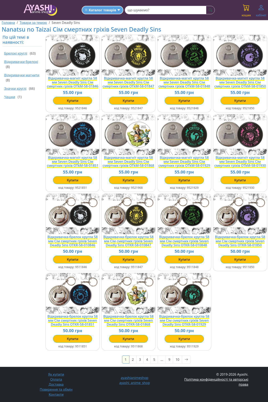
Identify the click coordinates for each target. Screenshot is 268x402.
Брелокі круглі (15, 53)
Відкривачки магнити (21, 75)
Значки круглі (15, 88)
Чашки (9, 97)
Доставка (56, 384)
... (161, 359)
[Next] (186, 359)
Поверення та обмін (56, 389)
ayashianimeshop (134, 377)
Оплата (56, 379)
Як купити (56, 374)
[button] (246, 10)
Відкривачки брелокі (21, 61)
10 (177, 359)
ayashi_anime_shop (134, 382)
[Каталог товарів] (102, 10)
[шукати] (210, 10)
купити (72, 100)
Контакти (56, 394)
